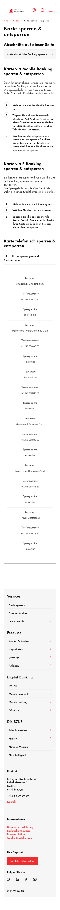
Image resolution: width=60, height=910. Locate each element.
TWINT (30, 685)
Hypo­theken (30, 649)
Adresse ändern (30, 613)
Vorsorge (30, 657)
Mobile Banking (30, 702)
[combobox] (30, 53)
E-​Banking (30, 710)
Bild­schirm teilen (22, 861)
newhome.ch (30, 621)
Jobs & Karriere (30, 730)
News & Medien (30, 746)
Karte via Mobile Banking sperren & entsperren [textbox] (30, 54)
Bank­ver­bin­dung (16, 834)
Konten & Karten (30, 641)
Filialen (30, 738)
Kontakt (11, 801)
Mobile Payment (30, 693)
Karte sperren (30, 604)
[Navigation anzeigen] (50, 10)
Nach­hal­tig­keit (30, 754)
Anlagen (30, 665)
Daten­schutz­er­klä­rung (20, 827)
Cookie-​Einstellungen (19, 837)
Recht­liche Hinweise (18, 830)
